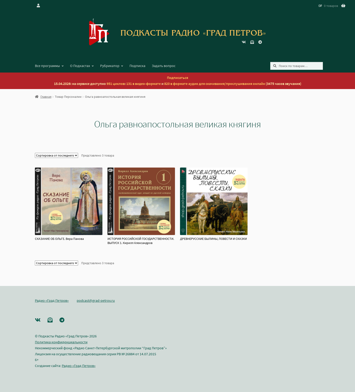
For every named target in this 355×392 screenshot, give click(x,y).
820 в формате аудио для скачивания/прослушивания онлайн (214, 83)
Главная (45, 97)
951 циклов (116, 83)
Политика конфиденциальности (61, 342)
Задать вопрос (163, 65)
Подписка (137, 65)
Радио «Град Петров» (52, 300)
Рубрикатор (109, 65)
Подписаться (177, 77)
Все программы (47, 65)
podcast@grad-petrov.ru (96, 300)
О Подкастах (80, 65)
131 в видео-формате (143, 83)
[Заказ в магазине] (56, 155)
